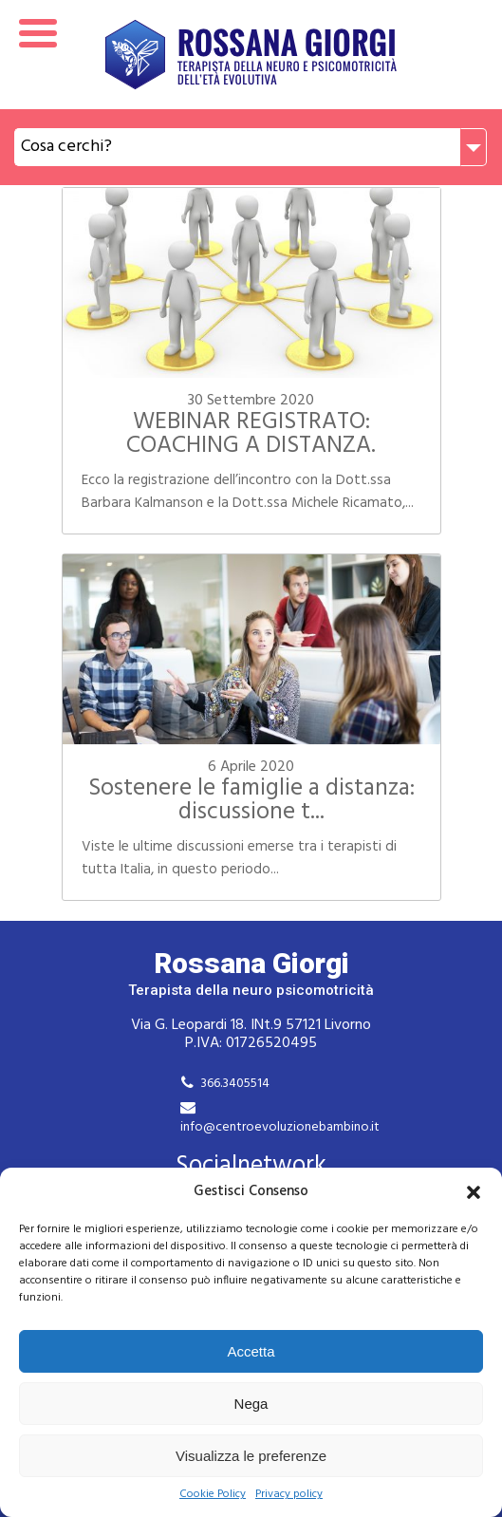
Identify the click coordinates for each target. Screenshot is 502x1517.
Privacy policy (289, 1495)
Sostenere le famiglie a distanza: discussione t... (251, 801)
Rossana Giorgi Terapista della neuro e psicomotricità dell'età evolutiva (251, 54)
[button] (473, 1192)
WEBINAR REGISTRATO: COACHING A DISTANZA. (251, 434)
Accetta (250, 1351)
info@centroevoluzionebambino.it (280, 1127)
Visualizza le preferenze (251, 1456)
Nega (251, 1403)
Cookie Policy (212, 1495)
